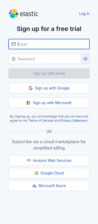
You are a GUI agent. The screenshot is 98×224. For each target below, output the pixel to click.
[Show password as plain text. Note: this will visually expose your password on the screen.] (85, 59)
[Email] (49, 44)
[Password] (45, 59)
